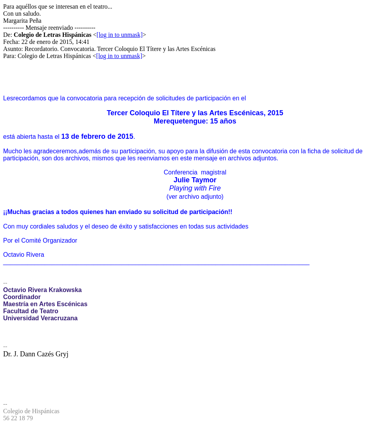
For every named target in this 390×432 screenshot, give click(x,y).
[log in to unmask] (120, 34)
